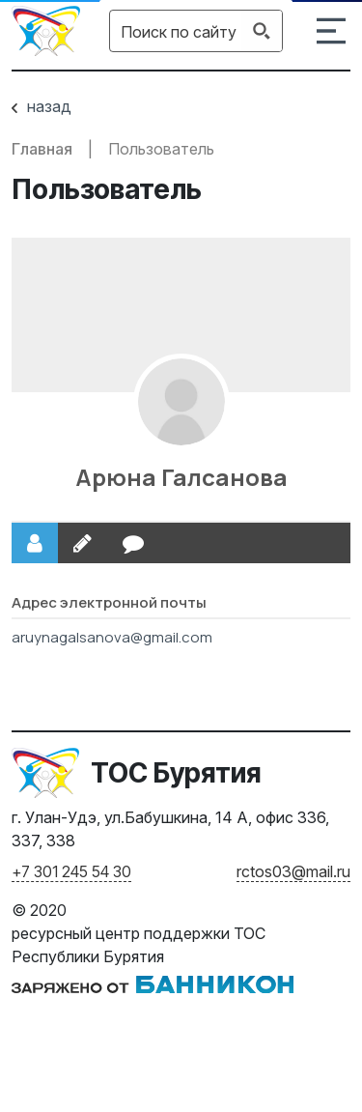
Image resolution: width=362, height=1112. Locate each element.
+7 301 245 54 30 (71, 871)
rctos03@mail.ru (293, 871)
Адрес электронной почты (109, 602)
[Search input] (179, 31)
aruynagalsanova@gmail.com (112, 637)
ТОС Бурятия (176, 772)
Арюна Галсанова (181, 477)
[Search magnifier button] (261, 31)
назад (41, 106)
